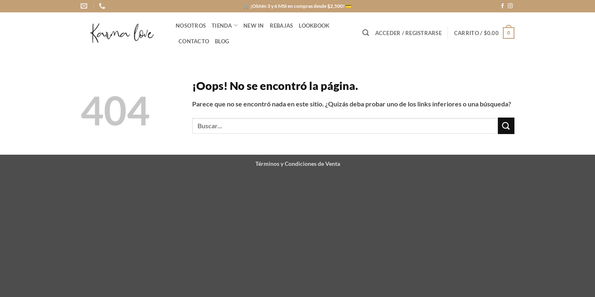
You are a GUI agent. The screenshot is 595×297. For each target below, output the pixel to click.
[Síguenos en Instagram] (510, 6)
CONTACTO (193, 41)
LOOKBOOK (314, 25)
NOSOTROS (191, 25)
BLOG (222, 41)
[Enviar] (506, 126)
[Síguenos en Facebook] (502, 6)
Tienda (225, 25)
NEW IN (253, 25)
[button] (365, 33)
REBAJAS (281, 25)
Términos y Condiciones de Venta (297, 163)
